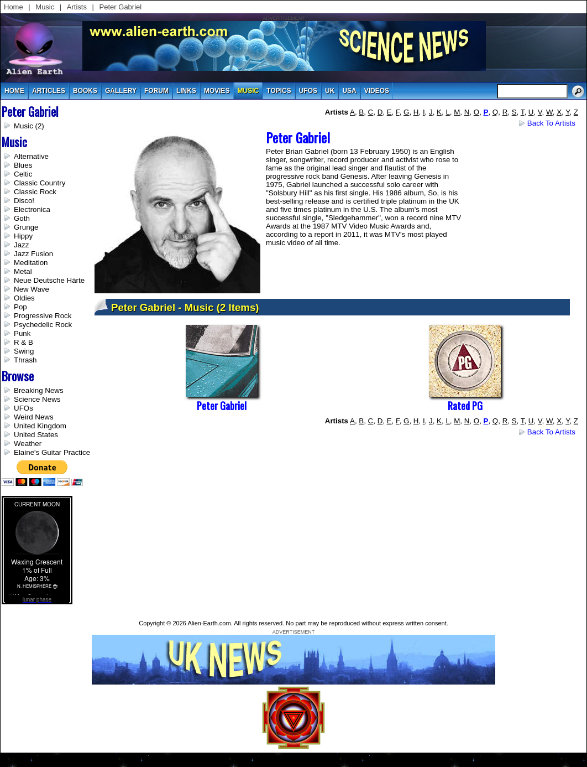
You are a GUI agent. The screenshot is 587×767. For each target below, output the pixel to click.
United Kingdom (40, 426)
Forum (156, 91)
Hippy (23, 236)
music (248, 91)
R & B (23, 342)
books (85, 91)
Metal (23, 271)
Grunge (26, 227)
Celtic (23, 174)
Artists (77, 7)
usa (349, 91)
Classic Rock (35, 192)
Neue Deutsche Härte (49, 280)
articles (48, 91)
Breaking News (39, 390)
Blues (23, 165)
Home (13, 7)
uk (329, 91)
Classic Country (39, 183)
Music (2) (29, 126)
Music (44, 7)
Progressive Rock (42, 316)
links (186, 91)
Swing (24, 351)
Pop (20, 307)
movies (217, 91)
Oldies (24, 298)
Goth (22, 218)
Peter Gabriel (120, 7)
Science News (37, 399)
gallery (121, 91)
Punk (22, 333)
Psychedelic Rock (43, 324)
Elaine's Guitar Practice (52, 452)
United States (36, 435)
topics (278, 91)
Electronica (32, 209)
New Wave (31, 289)
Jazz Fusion (33, 254)
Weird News (34, 417)
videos (376, 91)
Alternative (31, 156)
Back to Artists (551, 123)
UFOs (308, 91)
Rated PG (465, 405)
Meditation (31, 262)
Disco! (24, 200)
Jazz (21, 245)
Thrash (25, 360)
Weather (27, 443)
